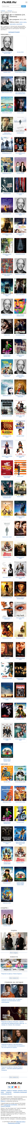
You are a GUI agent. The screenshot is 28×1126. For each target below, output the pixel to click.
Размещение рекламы (14, 1123)
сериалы (20, 1090)
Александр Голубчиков (10, 1104)
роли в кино (23, 22)
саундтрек (19, 24)
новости (9, 1090)
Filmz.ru (3, 1101)
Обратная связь (20, 1121)
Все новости (14, 978)
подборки (8, 1092)
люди (2, 1092)
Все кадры (14, 952)
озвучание (13, 24)
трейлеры (3, 1090)
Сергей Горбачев (5, 1106)
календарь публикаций (20, 1092)
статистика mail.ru (6, 1094)
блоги (25, 1090)
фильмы (14, 1090)
